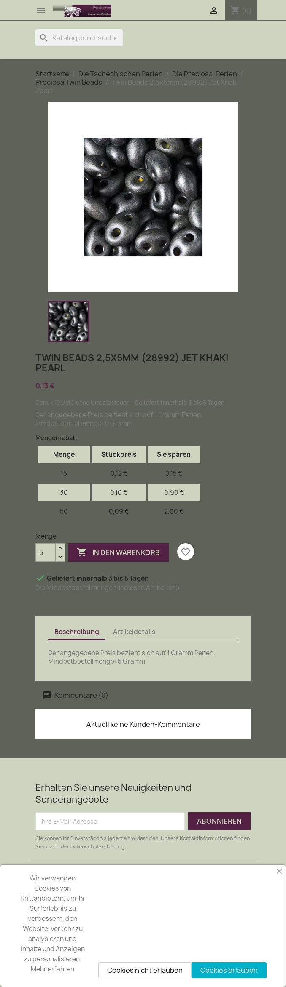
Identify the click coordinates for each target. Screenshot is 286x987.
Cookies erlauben (229, 970)
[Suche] (79, 37)
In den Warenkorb (118, 552)
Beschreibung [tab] (76, 631)
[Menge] (45, 552)
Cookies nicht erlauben (145, 970)
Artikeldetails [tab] (134, 631)
